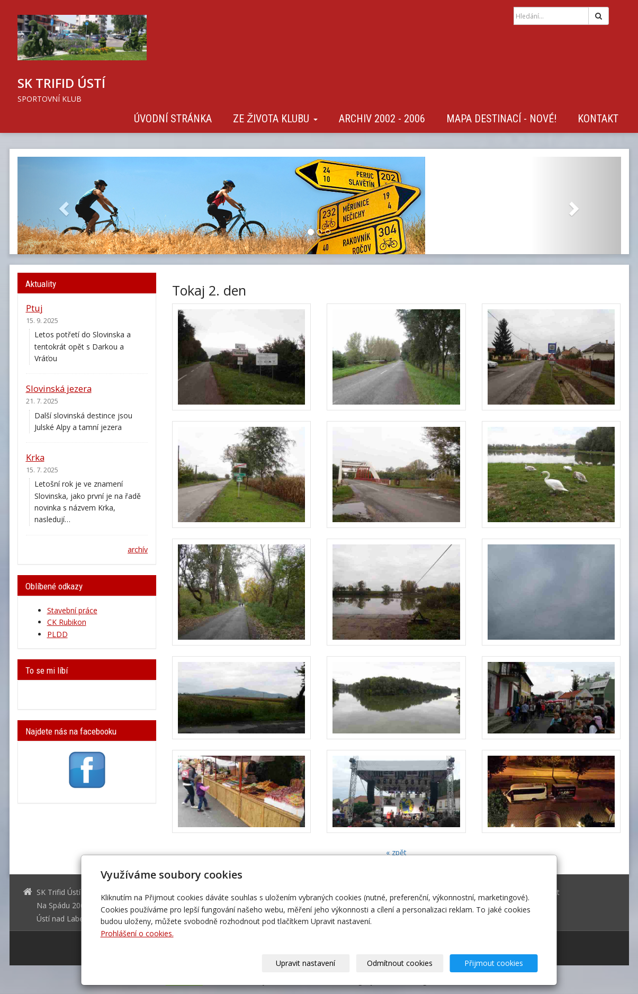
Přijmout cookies (497, 963)
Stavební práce (72, 610)
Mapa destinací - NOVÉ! (501, 118)
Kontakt (598, 118)
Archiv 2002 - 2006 (382, 118)
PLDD (57, 634)
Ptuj (34, 308)
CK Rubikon (66, 622)
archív (138, 549)
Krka (35, 457)
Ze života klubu (275, 118)
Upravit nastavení (322, 963)
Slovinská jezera (59, 388)
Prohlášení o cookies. (137, 933)
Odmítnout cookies (410, 963)
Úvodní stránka (173, 118)
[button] (62, 205)
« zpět (396, 852)
